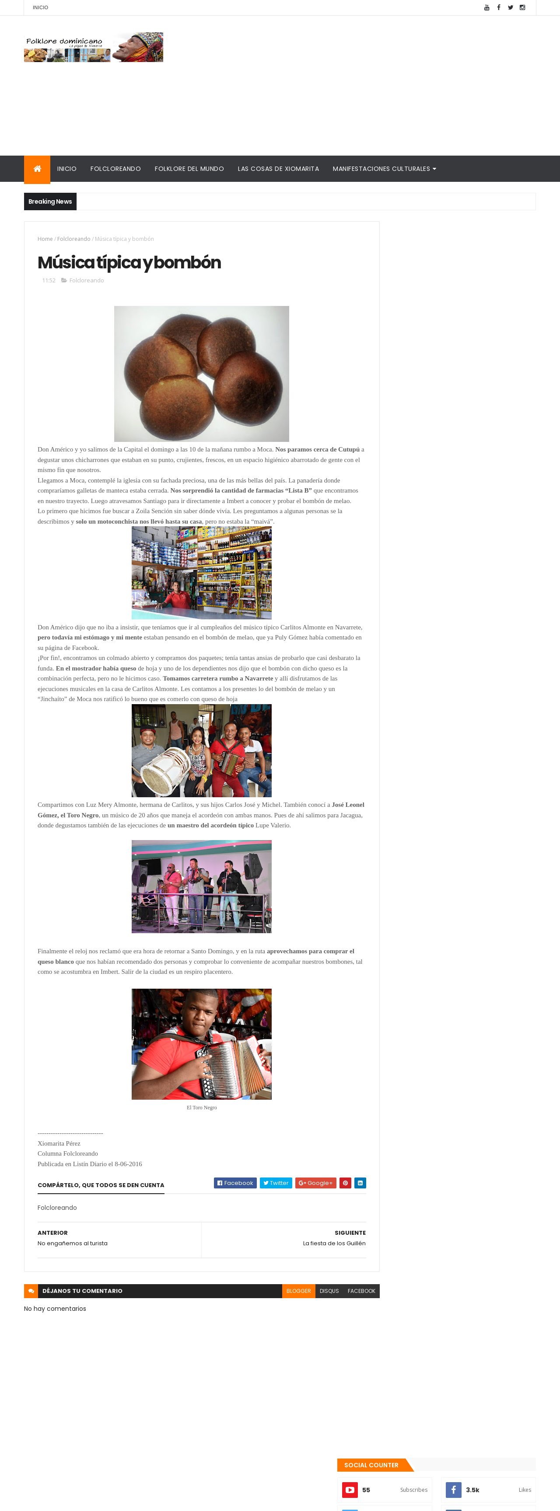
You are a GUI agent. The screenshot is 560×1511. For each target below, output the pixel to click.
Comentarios (496, 918)
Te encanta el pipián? (448, 808)
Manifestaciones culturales (381, 168)
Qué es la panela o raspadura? (462, 844)
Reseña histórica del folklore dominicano (446, 1053)
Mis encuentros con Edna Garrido (433, 962)
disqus (309, 1302)
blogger (279, 1302)
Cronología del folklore (416, 983)
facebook (342, 1302)
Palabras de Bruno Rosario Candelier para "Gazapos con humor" (447, 1008)
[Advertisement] (376, 85)
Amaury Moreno (46, 1499)
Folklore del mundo (189, 168)
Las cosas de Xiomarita (278, 168)
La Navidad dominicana (416, 1021)
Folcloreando (116, 168)
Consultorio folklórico (414, 972)
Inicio (40, 7)
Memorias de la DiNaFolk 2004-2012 (436, 993)
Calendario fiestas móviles (422, 1032)
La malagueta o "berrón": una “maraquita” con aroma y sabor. (465, 884)
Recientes (417, 918)
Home (45, 239)
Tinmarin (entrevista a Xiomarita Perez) (444, 1042)
